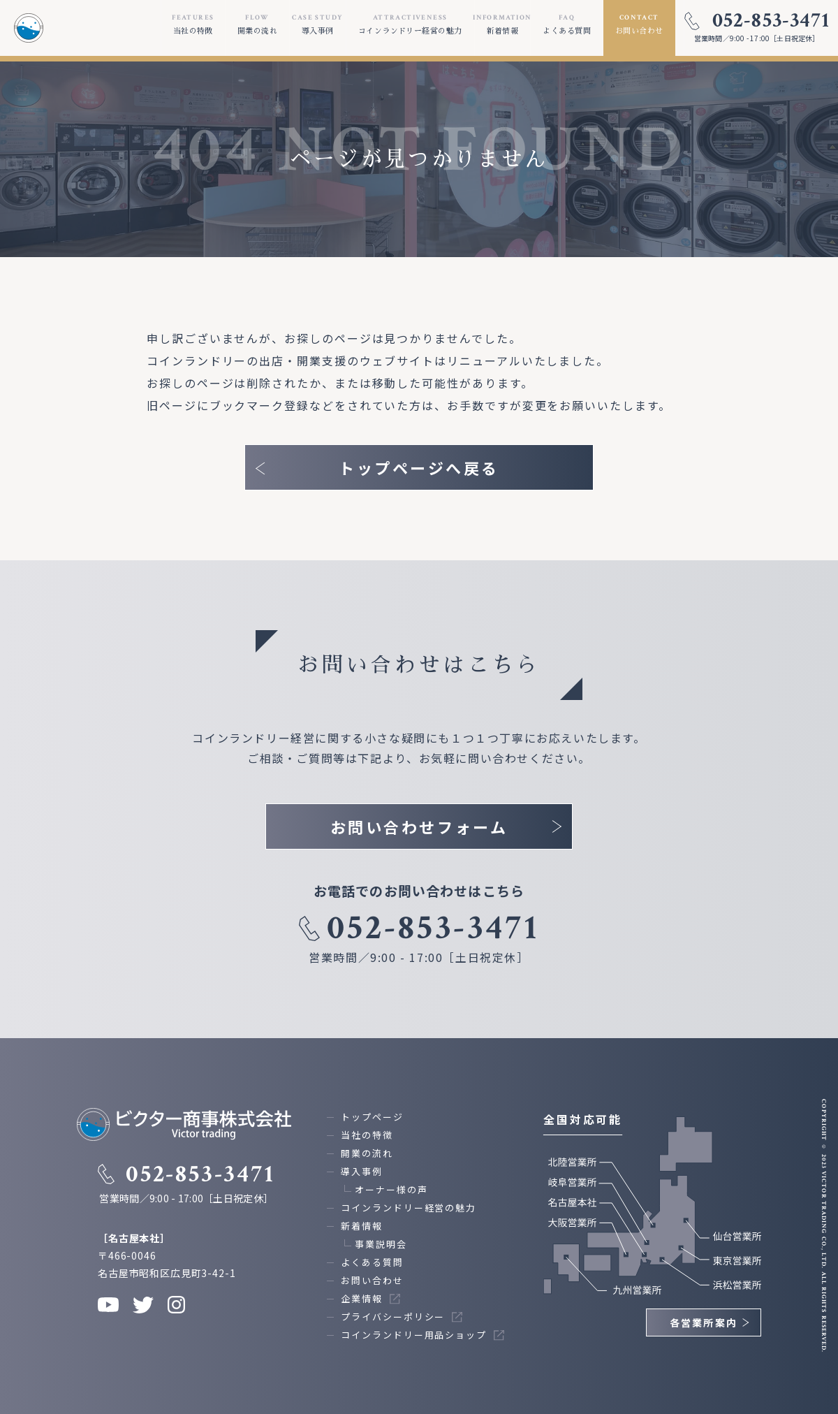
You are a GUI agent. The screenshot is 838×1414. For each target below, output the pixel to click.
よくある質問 (372, 1262)
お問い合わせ (372, 1280)
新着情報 (362, 1225)
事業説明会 (381, 1244)
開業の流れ (367, 1153)
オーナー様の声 (391, 1189)
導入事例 (362, 1171)
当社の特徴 (367, 1135)
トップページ (372, 1116)
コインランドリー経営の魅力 (408, 1207)
